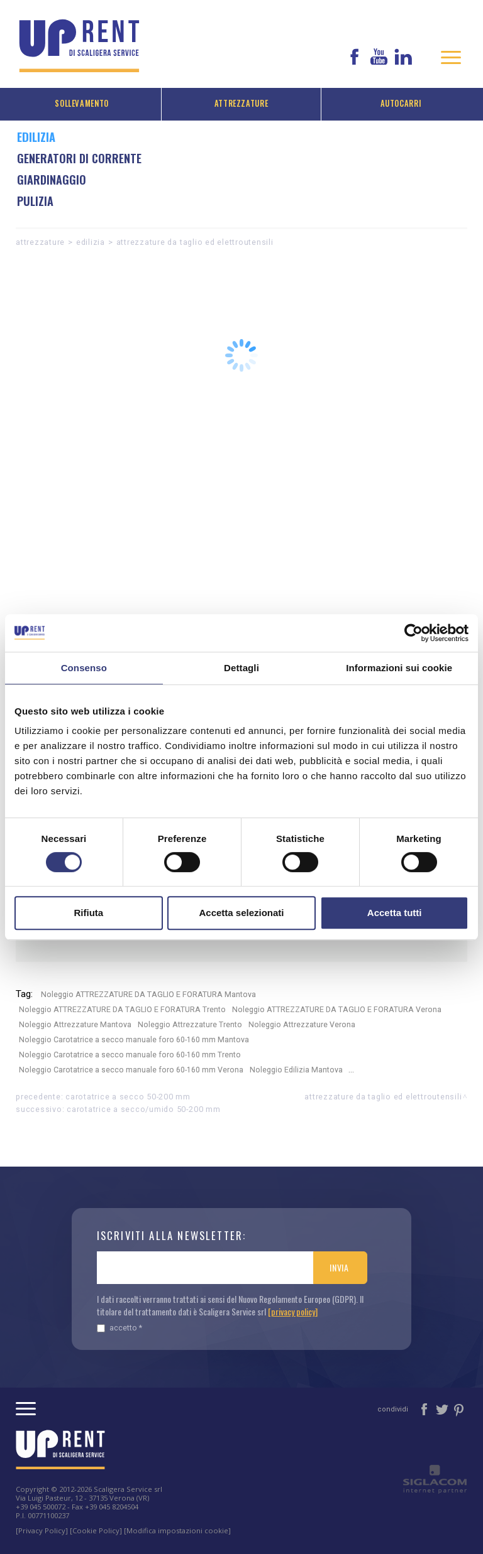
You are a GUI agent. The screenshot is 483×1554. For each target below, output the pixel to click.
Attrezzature (241, 103)
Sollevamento (82, 103)
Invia (339, 1267)
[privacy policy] (293, 1311)
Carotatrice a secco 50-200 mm (128, 1096)
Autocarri (401, 103)
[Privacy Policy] (42, 1530)
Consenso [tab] (84, 667)
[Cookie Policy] (96, 1530)
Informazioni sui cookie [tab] (399, 667)
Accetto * (119, 1327)
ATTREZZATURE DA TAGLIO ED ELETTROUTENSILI (195, 242)
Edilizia (90, 242)
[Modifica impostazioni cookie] (177, 1530)
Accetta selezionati (241, 912)
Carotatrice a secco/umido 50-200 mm (143, 1109)
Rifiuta (88, 912)
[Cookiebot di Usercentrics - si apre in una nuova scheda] (413, 632)
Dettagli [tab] (241, 667)
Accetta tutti (394, 912)
